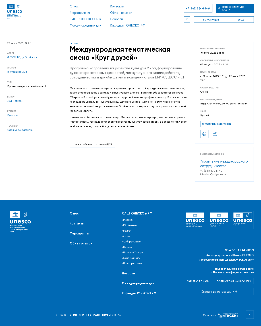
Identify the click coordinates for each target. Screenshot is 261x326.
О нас (74, 6)
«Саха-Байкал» (131, 258)
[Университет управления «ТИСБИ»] (228, 315)
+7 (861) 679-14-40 (211, 171)
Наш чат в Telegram (239, 250)
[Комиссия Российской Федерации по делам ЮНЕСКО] (219, 220)
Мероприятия (80, 12)
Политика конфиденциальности (233, 272)
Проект (74, 43)
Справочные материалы (219, 291)
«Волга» (127, 230)
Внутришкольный (17, 72)
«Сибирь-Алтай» (131, 241)
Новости (116, 19)
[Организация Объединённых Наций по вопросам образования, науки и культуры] (195, 220)
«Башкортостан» (132, 263)
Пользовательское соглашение (233, 269)
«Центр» (127, 247)
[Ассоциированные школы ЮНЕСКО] (243, 220)
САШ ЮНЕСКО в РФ (85, 19)
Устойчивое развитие (20, 130)
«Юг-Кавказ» (15, 101)
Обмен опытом (121, 12)
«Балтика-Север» (132, 252)
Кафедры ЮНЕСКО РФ (127, 25)
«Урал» (126, 236)
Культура (12, 115)
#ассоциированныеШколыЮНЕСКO (230, 255)
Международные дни (85, 25)
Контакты (117, 6)
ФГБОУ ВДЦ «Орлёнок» (22, 57)
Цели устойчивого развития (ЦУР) (92, 144)
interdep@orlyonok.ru (213, 174)
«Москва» (128, 220)
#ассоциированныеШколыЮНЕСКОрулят (226, 260)
